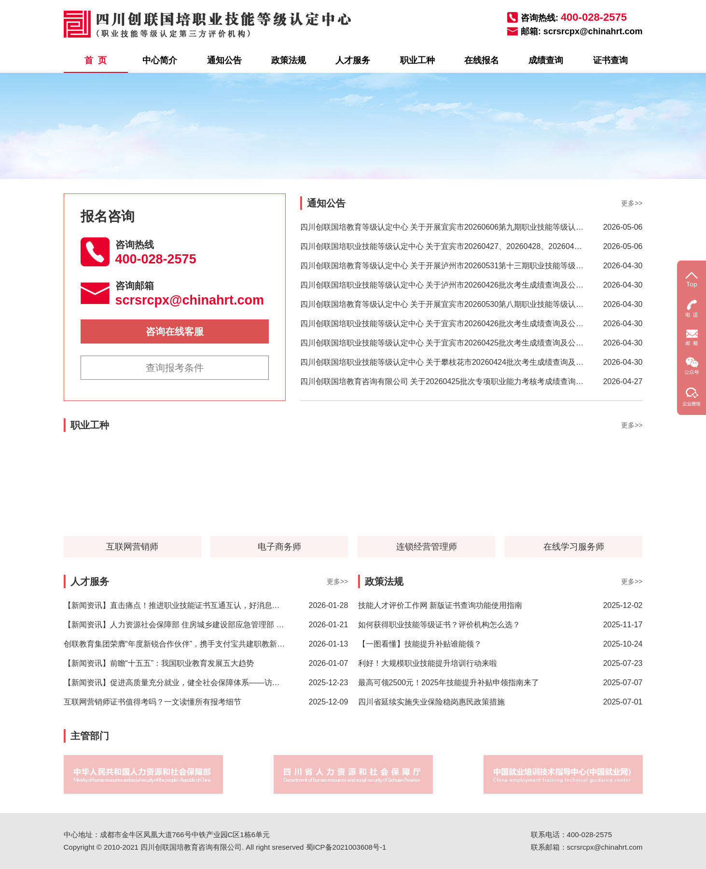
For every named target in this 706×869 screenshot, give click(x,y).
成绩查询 (545, 60)
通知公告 (224, 60)
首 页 (95, 60)
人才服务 (352, 60)
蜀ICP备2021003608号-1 (346, 847)
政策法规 (288, 60)
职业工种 (417, 60)
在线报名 (481, 60)
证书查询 (610, 60)
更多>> (631, 203)
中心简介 (159, 60)
